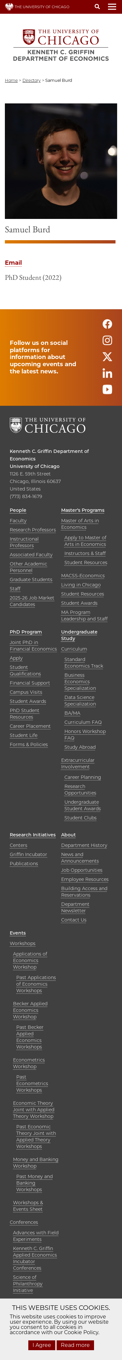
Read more (75, 1345)
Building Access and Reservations (84, 892)
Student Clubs (80, 818)
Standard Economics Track (83, 662)
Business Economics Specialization (80, 681)
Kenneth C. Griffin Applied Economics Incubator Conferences (35, 1258)
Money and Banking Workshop (36, 1162)
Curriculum (74, 649)
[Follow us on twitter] (107, 359)
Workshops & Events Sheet (28, 1206)
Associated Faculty (31, 555)
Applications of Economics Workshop (30, 960)
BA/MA (72, 713)
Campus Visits (26, 692)
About (68, 835)
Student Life (23, 735)
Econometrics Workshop (29, 1063)
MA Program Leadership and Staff (84, 615)
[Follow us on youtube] (107, 392)
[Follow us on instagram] (107, 343)
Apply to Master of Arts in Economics (85, 541)
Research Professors (33, 530)
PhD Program (26, 632)
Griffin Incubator (28, 854)
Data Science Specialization (80, 700)
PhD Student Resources (24, 713)
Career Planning (82, 777)
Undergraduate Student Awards (82, 805)
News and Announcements (80, 857)
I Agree (42, 1345)
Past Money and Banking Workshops (34, 1182)
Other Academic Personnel (28, 567)
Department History (84, 845)
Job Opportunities (81, 870)
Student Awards (79, 603)
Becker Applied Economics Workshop (30, 1010)
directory (31, 80)
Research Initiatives (33, 835)
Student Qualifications (25, 670)
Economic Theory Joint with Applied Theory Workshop (33, 1109)
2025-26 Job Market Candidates (32, 601)
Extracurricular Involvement (78, 763)
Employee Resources (85, 879)
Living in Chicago (81, 585)
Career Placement (30, 726)
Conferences (24, 1222)
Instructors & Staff (85, 553)
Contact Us (74, 920)
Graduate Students (31, 579)
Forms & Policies (29, 744)
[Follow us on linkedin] (107, 376)
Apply (16, 658)
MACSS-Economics (83, 576)
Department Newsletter (75, 907)
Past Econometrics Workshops (32, 1083)
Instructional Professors (24, 542)
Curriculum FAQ (83, 722)
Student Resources (85, 562)
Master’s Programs (82, 510)
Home (11, 80)
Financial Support (30, 683)
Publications (24, 864)
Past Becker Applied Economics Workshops (30, 1037)
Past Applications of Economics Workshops (36, 984)
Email (13, 262)
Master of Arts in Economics (80, 524)
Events (18, 933)
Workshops (22, 943)
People (18, 510)
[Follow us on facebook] (107, 327)
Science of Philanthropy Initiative (28, 1283)
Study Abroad (80, 747)
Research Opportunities (80, 789)
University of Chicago (35, 466)
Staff (15, 589)
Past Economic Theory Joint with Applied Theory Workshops (36, 1136)
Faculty (18, 521)
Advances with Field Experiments (36, 1236)
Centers (18, 845)
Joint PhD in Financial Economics (33, 645)
